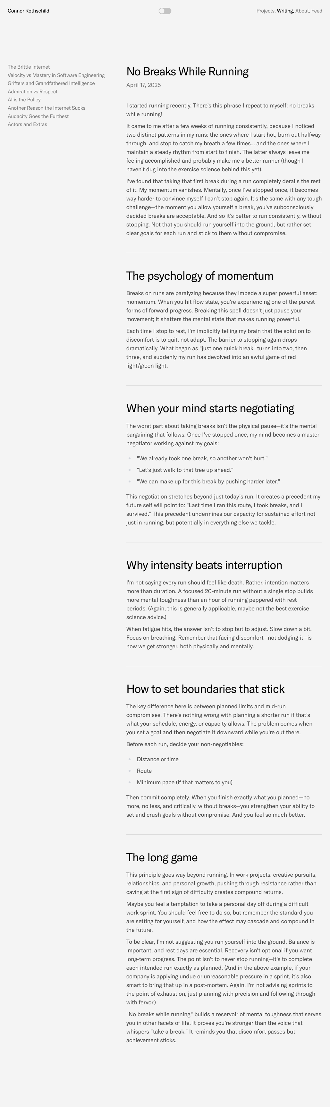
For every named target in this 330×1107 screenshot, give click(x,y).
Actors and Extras (27, 124)
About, (302, 10)
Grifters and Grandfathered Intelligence (51, 83)
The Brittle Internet (29, 67)
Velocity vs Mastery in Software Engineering (56, 75)
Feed (316, 10)
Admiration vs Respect (32, 92)
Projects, (266, 10)
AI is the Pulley (24, 100)
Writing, (285, 10)
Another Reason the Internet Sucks (46, 108)
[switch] (165, 11)
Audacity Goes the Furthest (38, 116)
